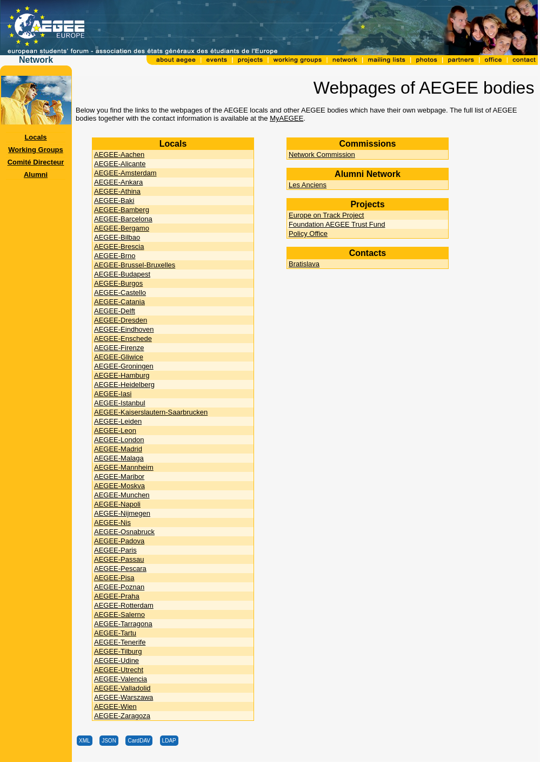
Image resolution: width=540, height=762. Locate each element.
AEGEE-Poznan (119, 587)
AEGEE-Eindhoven (124, 329)
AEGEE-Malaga (119, 458)
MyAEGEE (286, 118)
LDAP (169, 741)
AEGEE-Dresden (120, 320)
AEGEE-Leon (115, 430)
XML (84, 741)
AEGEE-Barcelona (123, 219)
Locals (35, 137)
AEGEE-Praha (116, 596)
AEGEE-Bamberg (121, 210)
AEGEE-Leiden (118, 421)
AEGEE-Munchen (122, 495)
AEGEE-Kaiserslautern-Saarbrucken (151, 412)
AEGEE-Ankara (118, 182)
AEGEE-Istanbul (119, 403)
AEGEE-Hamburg (122, 375)
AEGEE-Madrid (118, 449)
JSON (109, 741)
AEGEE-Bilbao (117, 237)
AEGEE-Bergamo (121, 228)
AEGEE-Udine (116, 660)
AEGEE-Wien (115, 706)
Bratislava (304, 264)
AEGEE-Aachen (119, 154)
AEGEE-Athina (117, 191)
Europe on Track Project (326, 215)
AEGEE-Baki (114, 200)
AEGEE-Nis (112, 522)
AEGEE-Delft (114, 311)
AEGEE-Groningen (124, 366)
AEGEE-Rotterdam (124, 605)
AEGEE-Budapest (122, 274)
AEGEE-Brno (115, 256)
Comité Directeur (36, 162)
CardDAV (139, 741)
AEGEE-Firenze (119, 348)
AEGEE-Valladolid (122, 688)
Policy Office (308, 233)
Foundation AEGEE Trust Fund (337, 224)
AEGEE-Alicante (119, 164)
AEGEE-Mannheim (124, 467)
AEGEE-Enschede (123, 338)
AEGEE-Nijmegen (122, 513)
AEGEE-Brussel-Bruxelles (134, 265)
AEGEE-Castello (120, 292)
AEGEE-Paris (115, 550)
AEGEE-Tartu (115, 633)
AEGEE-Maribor (119, 476)
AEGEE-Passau (119, 559)
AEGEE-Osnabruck (124, 532)
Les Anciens (307, 185)
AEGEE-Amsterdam (125, 173)
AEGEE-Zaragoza (122, 716)
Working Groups (35, 150)
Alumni (36, 174)
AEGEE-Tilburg (118, 651)
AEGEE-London (119, 440)
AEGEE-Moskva (119, 486)
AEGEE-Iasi (112, 394)
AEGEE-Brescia (119, 246)
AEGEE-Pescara (120, 568)
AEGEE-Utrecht (118, 670)
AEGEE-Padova (119, 541)
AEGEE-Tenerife (119, 642)
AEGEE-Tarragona (123, 624)
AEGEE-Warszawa (123, 697)
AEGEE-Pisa (114, 578)
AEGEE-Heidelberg (124, 384)
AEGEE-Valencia (120, 679)
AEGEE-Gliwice (118, 357)
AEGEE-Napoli (117, 504)
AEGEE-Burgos (118, 283)
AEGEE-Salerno (119, 614)
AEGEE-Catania (119, 302)
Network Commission (322, 154)
